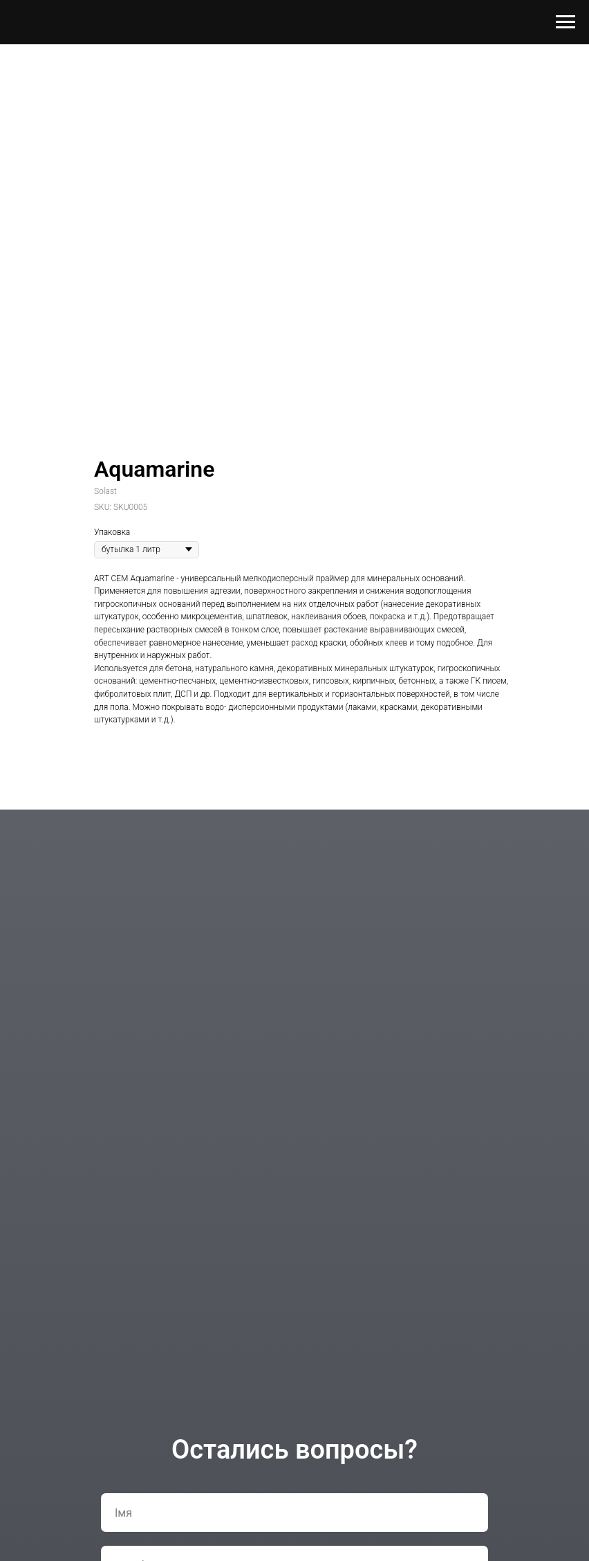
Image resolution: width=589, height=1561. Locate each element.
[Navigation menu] (565, 22)
